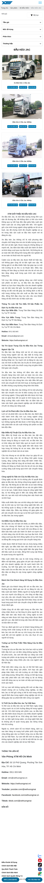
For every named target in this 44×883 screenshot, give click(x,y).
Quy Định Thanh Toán (10, 869)
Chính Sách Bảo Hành (10, 872)
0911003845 (10, 880)
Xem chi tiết (23, 87)
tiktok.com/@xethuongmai (20, 801)
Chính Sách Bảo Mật (9, 866)
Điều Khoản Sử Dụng (9, 862)
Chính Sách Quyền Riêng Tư (12, 876)
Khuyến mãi (32, 87)
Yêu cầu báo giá (12, 87)
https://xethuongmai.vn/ (18, 340)
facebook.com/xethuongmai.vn (25, 795)
